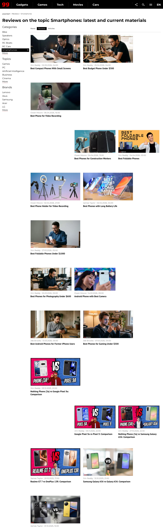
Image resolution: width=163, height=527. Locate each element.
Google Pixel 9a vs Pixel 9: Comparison (93, 276)
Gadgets (47, 4)
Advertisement (11, 494)
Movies (103, 4)
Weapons (47, 498)
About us (8, 485)
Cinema (6, 78)
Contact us (9, 501)
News (33, 28)
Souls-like (87, 491)
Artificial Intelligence (13, 71)
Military (46, 485)
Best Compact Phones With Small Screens (51, 63)
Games (67, 4)
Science (47, 494)
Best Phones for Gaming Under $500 (92, 234)
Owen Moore (124, 60)
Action (86, 485)
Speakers (7, 35)
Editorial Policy (11, 488)
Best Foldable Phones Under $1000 (135, 148)
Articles (51, 28)
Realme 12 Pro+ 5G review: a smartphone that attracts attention (138, 406)
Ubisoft (86, 504)
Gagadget (18, 3)
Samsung (7, 99)
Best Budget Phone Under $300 (89, 63)
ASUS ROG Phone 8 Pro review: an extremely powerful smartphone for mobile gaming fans (48, 407)
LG (3, 107)
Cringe (126, 491)
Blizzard (86, 510)
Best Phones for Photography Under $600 (51, 191)
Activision (87, 507)
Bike (4, 32)
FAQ (125, 494)
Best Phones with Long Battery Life (91, 148)
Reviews (15, 14)
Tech (85, 4)
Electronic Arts (90, 513)
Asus (4, 96)
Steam (86, 494)
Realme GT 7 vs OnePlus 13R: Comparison (51, 319)
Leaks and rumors (131, 488)
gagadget (6, 14)
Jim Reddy (35, 60)
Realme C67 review (127, 447)
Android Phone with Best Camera (90, 191)
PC (3, 67)
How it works (49, 507)
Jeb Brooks (36, 231)
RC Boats (7, 43)
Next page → (81, 465)
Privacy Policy (10, 498)
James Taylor (80, 145)
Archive (87, 471)
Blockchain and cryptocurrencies (58, 504)
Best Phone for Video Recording (133, 63)
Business (7, 74)
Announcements (130, 485)
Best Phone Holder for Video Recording (49, 148)
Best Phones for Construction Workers (92, 106)
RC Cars (6, 46)
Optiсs (5, 39)
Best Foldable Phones (128, 106)
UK (5, 520)
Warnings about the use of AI (17, 491)
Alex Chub (35, 401)
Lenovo (6, 92)
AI (44, 491)
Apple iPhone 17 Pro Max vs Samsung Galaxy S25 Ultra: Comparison (49, 364)
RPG (85, 488)
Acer (4, 103)
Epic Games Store (91, 498)
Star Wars (87, 501)
